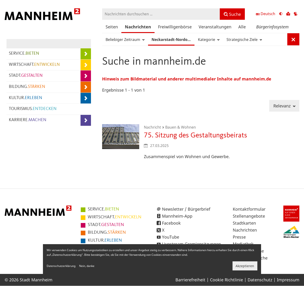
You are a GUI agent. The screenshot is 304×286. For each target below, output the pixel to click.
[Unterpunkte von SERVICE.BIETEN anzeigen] (86, 53)
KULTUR (25, 98)
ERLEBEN (105, 240)
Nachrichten (138, 27)
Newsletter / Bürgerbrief (186, 209)
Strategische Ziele (244, 39)
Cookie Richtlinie (226, 280)
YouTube (170, 237)
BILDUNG (27, 87)
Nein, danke (86, 266)
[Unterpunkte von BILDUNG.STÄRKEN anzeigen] (86, 87)
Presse (239, 237)
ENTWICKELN (114, 217)
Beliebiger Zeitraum (125, 39)
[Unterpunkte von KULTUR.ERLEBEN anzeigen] (86, 98)
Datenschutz (260, 280)
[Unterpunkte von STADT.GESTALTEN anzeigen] (86, 75)
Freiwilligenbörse (175, 27)
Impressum (288, 280)
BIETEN (103, 209)
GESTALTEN (106, 225)
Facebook (171, 223)
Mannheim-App (177, 216)
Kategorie (209, 39)
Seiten (112, 27)
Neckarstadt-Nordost (173, 39)
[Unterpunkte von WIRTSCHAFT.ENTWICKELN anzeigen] (86, 65)
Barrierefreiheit (190, 280)
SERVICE (24, 53)
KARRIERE (27, 120)
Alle (242, 27)
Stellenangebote (249, 216)
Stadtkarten (244, 223)
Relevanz (284, 106)
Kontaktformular (249, 209)
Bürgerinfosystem (272, 27)
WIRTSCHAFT (34, 65)
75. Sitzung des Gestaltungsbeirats (195, 135)
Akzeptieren (245, 266)
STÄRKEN (107, 232)
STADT (26, 75)
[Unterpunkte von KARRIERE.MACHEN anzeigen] (86, 120)
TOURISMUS (33, 109)
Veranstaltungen (215, 27)
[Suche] (232, 14)
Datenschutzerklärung (61, 266)
